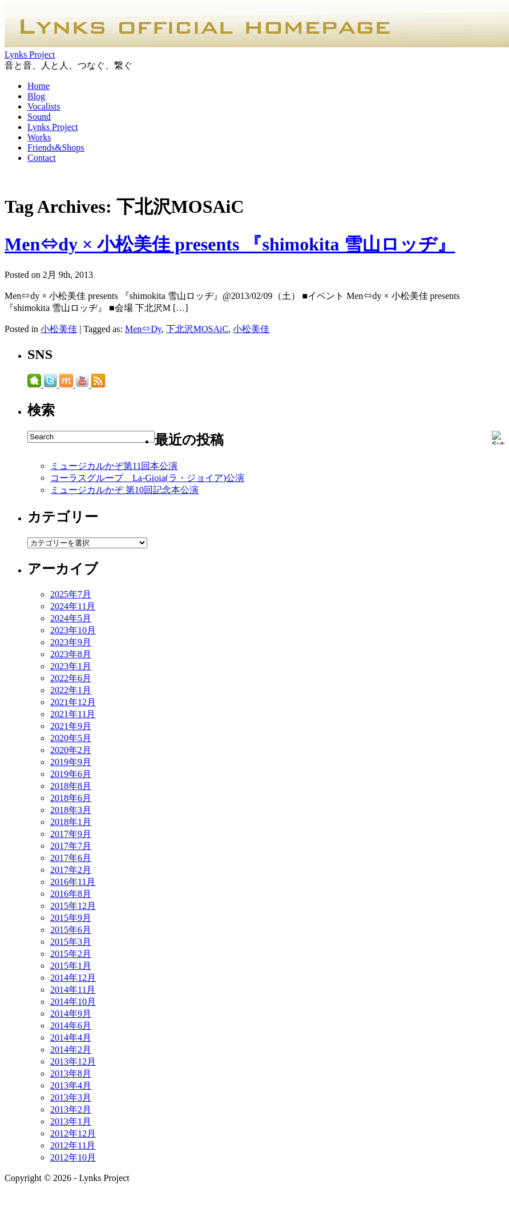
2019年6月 (70, 774)
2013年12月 (73, 1061)
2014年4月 (70, 1037)
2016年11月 (72, 882)
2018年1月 (70, 822)
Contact (41, 158)
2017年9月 (70, 834)
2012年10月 (73, 1157)
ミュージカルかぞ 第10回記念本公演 (124, 490)
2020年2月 (70, 750)
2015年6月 (70, 930)
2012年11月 (72, 1145)
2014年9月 (70, 1013)
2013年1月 (70, 1121)
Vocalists (43, 106)
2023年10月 (73, 630)
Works (39, 137)
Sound (39, 117)
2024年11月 (72, 606)
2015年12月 (73, 906)
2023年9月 (70, 642)
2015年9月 (70, 918)
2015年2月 (70, 954)
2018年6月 (70, 798)
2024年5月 (70, 618)
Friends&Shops (55, 147)
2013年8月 (70, 1073)
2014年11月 (72, 989)
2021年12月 (73, 702)
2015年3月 (70, 942)
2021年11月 (72, 714)
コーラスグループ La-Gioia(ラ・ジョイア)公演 (147, 478)
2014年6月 (70, 1025)
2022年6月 (70, 678)
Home (38, 86)
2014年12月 (73, 977)
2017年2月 (70, 870)
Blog (36, 96)
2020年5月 (70, 738)
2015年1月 (70, 966)
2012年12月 (73, 1133)
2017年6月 (70, 858)
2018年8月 (70, 786)
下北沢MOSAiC (197, 329)
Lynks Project (30, 54)
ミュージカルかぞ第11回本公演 (113, 466)
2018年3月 (70, 810)
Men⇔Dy (143, 329)
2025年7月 (70, 594)
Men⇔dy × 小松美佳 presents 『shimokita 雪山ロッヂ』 (230, 244)
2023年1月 (70, 666)
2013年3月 (70, 1097)
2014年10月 (73, 1001)
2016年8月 (70, 894)
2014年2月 (70, 1049)
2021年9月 (70, 726)
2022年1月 (70, 690)
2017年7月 (70, 846)
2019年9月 (70, 762)
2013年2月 (70, 1109)
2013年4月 (70, 1085)
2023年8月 (70, 654)
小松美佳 (59, 329)
